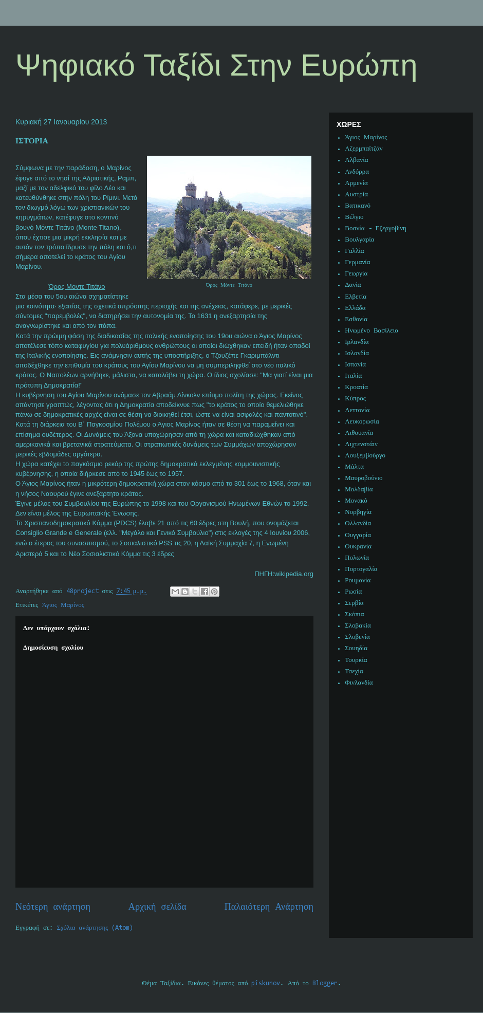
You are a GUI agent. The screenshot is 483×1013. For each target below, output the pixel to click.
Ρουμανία (357, 580)
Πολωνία (357, 558)
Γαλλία (354, 251)
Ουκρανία (358, 546)
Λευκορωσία (362, 421)
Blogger (325, 983)
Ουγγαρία (358, 535)
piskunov (265, 983)
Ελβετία (355, 296)
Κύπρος (355, 398)
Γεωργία (356, 273)
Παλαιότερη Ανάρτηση (269, 907)
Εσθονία (356, 319)
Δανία (353, 285)
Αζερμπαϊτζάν (363, 148)
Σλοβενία (357, 637)
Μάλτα (354, 467)
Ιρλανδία (356, 342)
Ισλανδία (357, 353)
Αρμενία (356, 183)
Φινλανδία (359, 682)
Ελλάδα (355, 308)
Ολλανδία (358, 523)
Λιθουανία (359, 433)
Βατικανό (357, 205)
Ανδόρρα (357, 172)
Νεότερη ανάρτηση (52, 907)
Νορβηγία (358, 512)
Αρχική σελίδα (157, 907)
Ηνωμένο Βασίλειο (371, 330)
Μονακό (356, 501)
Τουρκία (356, 660)
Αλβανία (356, 160)
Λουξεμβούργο (365, 455)
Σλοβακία (358, 625)
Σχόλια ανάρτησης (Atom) (95, 928)
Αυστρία (356, 194)
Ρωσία (353, 591)
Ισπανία (355, 364)
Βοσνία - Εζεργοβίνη (375, 228)
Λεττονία (357, 410)
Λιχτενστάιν (361, 444)
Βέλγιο (354, 217)
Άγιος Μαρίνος (63, 605)
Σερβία (354, 603)
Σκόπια (354, 614)
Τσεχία (354, 671)
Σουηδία (356, 648)
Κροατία (356, 387)
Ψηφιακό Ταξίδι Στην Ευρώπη (216, 65)
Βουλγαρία (359, 239)
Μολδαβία (359, 489)
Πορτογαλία (361, 569)
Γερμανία (357, 262)
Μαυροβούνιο (363, 478)
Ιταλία (353, 376)
